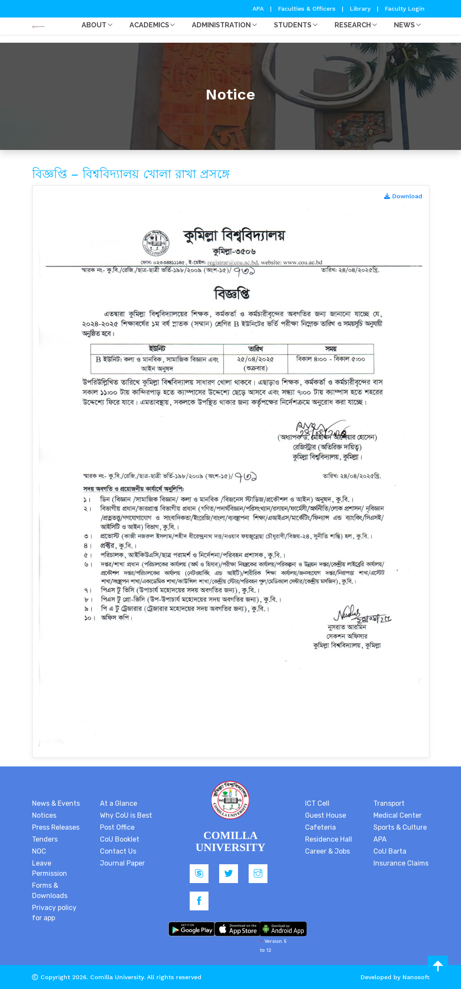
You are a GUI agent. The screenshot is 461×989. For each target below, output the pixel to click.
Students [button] (292, 25)
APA (259, 8)
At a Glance (118, 803)
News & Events (56, 803)
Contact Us (118, 851)
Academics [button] (149, 25)
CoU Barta (389, 851)
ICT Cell (317, 803)
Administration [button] (221, 25)
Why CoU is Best (126, 815)
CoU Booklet (119, 839)
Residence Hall (328, 839)
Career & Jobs (327, 851)
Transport (389, 803)
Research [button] (353, 25)
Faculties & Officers (306, 8)
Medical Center (397, 815)
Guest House (325, 815)
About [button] (94, 25)
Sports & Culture (400, 827)
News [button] (404, 25)
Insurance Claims (401, 863)
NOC (39, 851)
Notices (44, 815)
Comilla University (117, 977)
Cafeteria (320, 827)
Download (403, 196)
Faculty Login (405, 8)
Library (361, 8)
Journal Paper (122, 863)
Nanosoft (415, 977)
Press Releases (55, 827)
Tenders (45, 839)
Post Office (117, 827)
